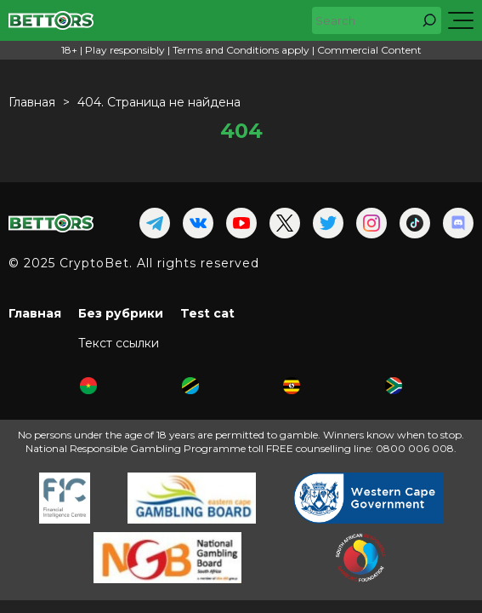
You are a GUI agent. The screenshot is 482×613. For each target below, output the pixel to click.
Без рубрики (120, 313)
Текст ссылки (118, 343)
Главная (35, 313)
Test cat (207, 313)
